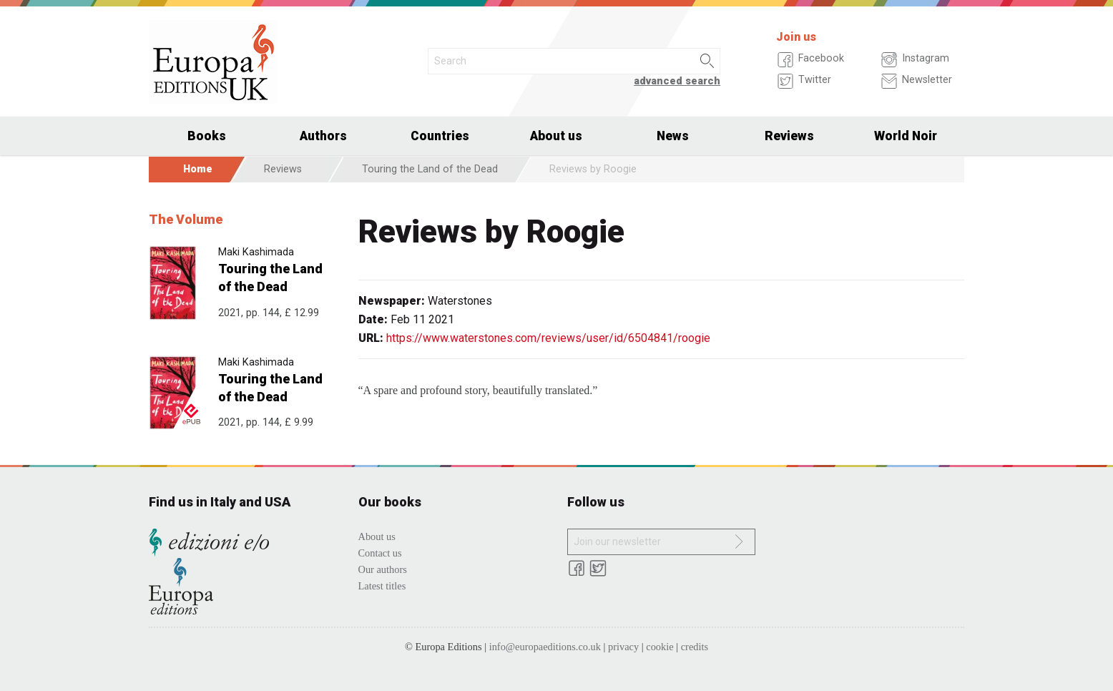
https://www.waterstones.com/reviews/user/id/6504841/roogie (548, 338)
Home (197, 169)
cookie (659, 646)
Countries (440, 136)
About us (556, 136)
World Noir (905, 136)
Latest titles (382, 586)
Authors (323, 136)
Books (206, 136)
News (673, 136)
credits (694, 646)
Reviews (789, 136)
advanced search (677, 81)
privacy (623, 646)
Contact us (380, 553)
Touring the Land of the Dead (430, 169)
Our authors (382, 569)
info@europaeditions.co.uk (545, 646)
